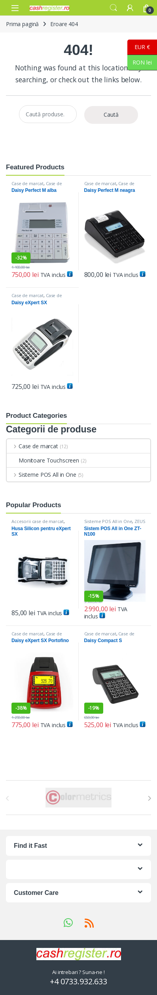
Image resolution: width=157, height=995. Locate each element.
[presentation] (149, 798)
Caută (111, 114)
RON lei (139, 62)
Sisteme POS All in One (41, 474)
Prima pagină (22, 24)
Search (113, 8)
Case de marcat (27, 183)
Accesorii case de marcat (37, 521)
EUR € (138, 47)
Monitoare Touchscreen (43, 460)
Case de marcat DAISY (36, 185)
